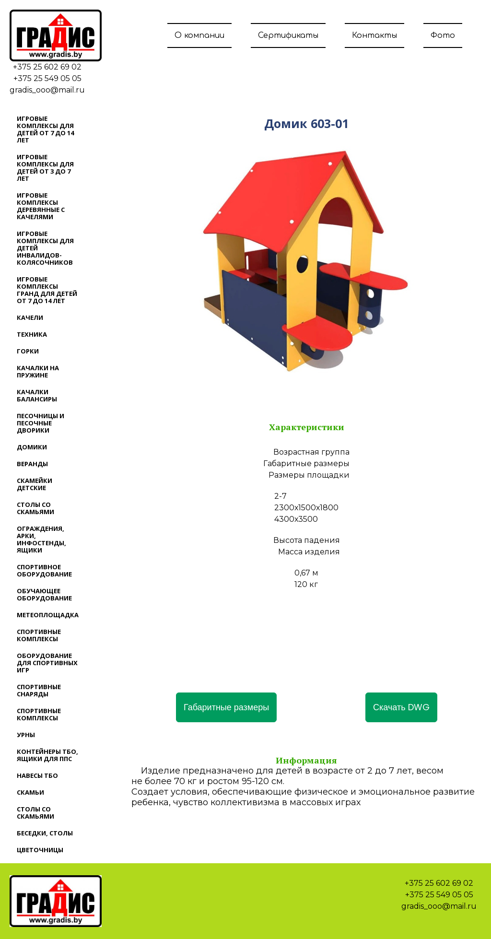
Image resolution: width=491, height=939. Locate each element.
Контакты (374, 35)
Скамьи (30, 792)
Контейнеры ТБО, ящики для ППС (47, 755)
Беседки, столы (45, 833)
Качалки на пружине (38, 371)
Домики (32, 447)
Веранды (32, 463)
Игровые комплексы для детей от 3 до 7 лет (45, 168)
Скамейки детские (34, 484)
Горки (28, 351)
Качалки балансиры (37, 395)
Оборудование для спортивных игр (47, 662)
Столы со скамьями (35, 508)
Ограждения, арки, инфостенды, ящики (41, 539)
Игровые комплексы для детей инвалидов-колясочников (45, 248)
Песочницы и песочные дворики (40, 422)
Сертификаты (288, 35)
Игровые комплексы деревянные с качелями (41, 206)
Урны (26, 734)
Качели (30, 317)
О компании (199, 35)
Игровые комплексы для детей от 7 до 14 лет (45, 129)
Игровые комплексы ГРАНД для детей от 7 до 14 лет (47, 290)
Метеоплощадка (48, 614)
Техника (32, 334)
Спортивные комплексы (39, 635)
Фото (443, 35)
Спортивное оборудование (44, 570)
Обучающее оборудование (44, 594)
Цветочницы (40, 849)
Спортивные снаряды (39, 690)
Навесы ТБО (37, 775)
